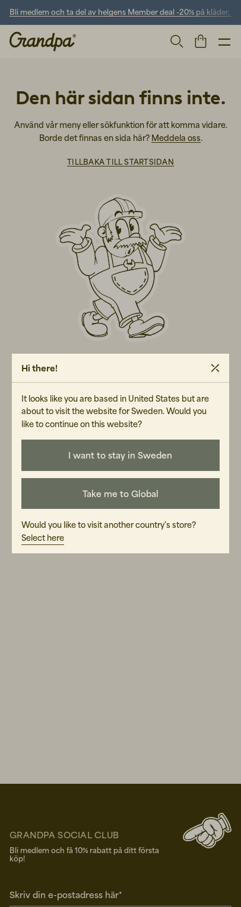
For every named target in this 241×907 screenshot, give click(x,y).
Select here (42, 538)
